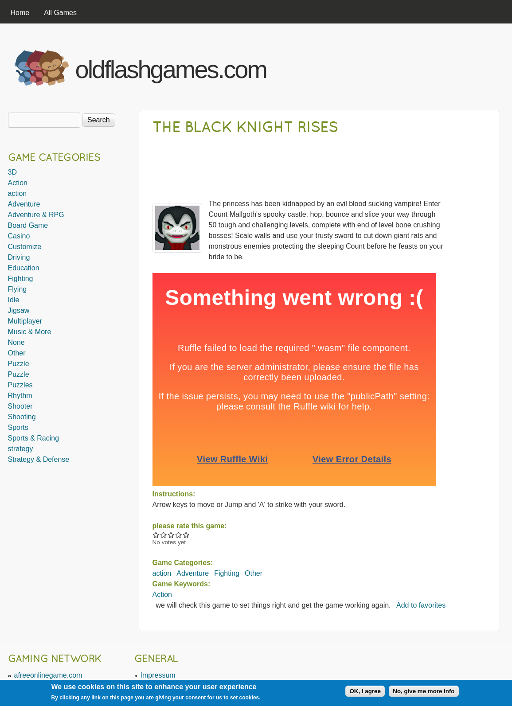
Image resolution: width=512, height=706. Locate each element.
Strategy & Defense (39, 459)
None (16, 342)
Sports (18, 427)
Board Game (28, 225)
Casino (19, 236)
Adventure (192, 573)
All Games (60, 12)
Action (162, 594)
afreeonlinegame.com (48, 675)
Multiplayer (25, 321)
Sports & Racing (33, 438)
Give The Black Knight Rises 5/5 (186, 534)
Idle (14, 300)
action (162, 573)
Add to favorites (421, 605)
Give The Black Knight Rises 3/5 (171, 534)
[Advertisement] (393, 65)
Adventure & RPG (36, 214)
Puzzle (18, 363)
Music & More (29, 331)
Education (23, 268)
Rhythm (20, 395)
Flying (17, 289)
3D (12, 172)
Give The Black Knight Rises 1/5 (156, 534)
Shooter (20, 406)
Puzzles (20, 385)
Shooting (22, 417)
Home (20, 12)
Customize (25, 246)
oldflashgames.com (170, 69)
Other (253, 573)
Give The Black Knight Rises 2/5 (164, 534)
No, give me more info (423, 691)
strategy (20, 448)
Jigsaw (19, 310)
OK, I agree (364, 691)
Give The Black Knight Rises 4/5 (179, 534)
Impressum (158, 675)
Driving (19, 257)
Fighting (226, 573)
